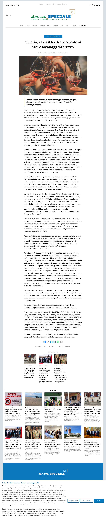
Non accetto (87, 500)
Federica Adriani (52, 52)
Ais (45, 347)
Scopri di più (73, 500)
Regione (42, 4)
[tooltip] (90, 5)
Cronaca (49, 36)
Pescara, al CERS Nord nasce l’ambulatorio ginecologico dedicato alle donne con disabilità (52, 443)
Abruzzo (38, 347)
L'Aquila (58, 4)
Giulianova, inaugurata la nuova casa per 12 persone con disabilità (52, 409)
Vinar (61, 347)
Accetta (98, 500)
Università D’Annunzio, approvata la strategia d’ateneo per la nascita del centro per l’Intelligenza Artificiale (92, 444)
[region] (53, 499)
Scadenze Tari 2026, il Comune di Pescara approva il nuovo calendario (72, 442)
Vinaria (68, 347)
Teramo (64, 4)
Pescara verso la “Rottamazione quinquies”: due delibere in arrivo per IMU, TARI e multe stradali (29, 372)
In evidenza (56, 36)
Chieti (53, 4)
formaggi (52, 347)
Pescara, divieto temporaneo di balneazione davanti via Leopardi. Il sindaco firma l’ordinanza (13, 410)
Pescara (48, 4)
